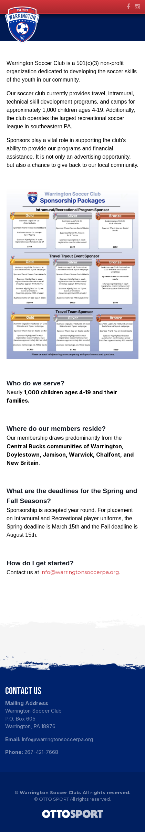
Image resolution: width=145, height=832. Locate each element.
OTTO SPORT (54, 799)
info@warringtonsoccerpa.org (80, 572)
